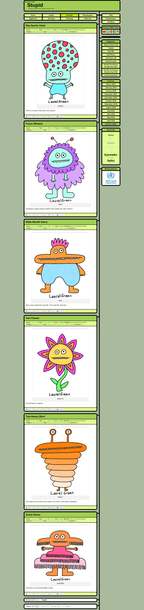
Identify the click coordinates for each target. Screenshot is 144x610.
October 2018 (111, 101)
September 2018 (111, 104)
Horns (111, 163)
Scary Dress (33, 514)
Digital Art (33, 18)
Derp (57, 130)
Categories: (110, 41)
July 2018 (111, 111)
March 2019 (110, 84)
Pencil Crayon (110, 61)
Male (52, 228)
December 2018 (111, 94)
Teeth (65, 228)
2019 (51, 29)
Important (111, 137)
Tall (67, 422)
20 (55, 606)
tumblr (51, 15)
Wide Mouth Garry (36, 222)
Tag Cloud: (111, 130)
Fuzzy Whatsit (34, 123)
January (45, 519)
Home (33, 15)
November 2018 (111, 97)
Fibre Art (87, 18)
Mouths (57, 228)
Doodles (69, 15)
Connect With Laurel (111, 28)
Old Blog (110, 22)
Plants (67, 324)
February (45, 128)
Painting (69, 18)
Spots (62, 31)
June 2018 (111, 114)
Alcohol (111, 150)
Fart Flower (32, 318)
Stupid (35, 5)
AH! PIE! (111, 51)
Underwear (110, 141)
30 (58, 606)
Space (110, 132)
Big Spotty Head (35, 25)
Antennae (49, 130)
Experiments (111, 18)
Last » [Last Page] (68, 606)
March (44, 29)
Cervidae (111, 148)
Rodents (111, 139)
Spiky (57, 521)
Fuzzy (61, 130)
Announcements (110, 75)
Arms (111, 135)
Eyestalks (54, 422)
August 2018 (111, 107)
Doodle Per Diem (30, 2)
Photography (88, 15)
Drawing (51, 18)
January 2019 (111, 91)
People (58, 31)
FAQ (111, 15)
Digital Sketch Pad (37, 31)
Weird (65, 521)
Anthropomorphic (52, 324)
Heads (49, 31)
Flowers (62, 324)
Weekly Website (111, 169)
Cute (54, 130)
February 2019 (111, 88)
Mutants (53, 31)
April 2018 (111, 121)
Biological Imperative (111, 146)
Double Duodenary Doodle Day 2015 (111, 71)
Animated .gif (111, 58)
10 (52, 606)
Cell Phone (111, 55)
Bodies (49, 422)
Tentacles (111, 143)
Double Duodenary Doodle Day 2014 (111, 66)
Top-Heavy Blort (35, 416)
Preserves (110, 145)
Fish (111, 152)
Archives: (111, 81)
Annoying (111, 157)
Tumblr (111, 48)
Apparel (49, 521)
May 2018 (111, 117)
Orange (60, 422)
